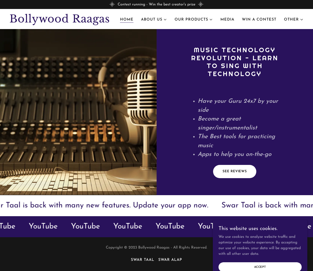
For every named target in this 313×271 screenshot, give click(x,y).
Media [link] (227, 20)
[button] (154, 19)
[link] (60, 21)
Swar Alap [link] (170, 260)
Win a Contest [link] (259, 20)
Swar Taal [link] (142, 260)
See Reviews (235, 171)
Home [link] (126, 20)
